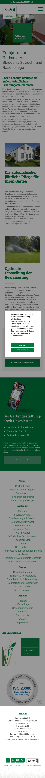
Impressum (26, 338)
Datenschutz (16, 338)
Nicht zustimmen (22, 350)
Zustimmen (22, 345)
